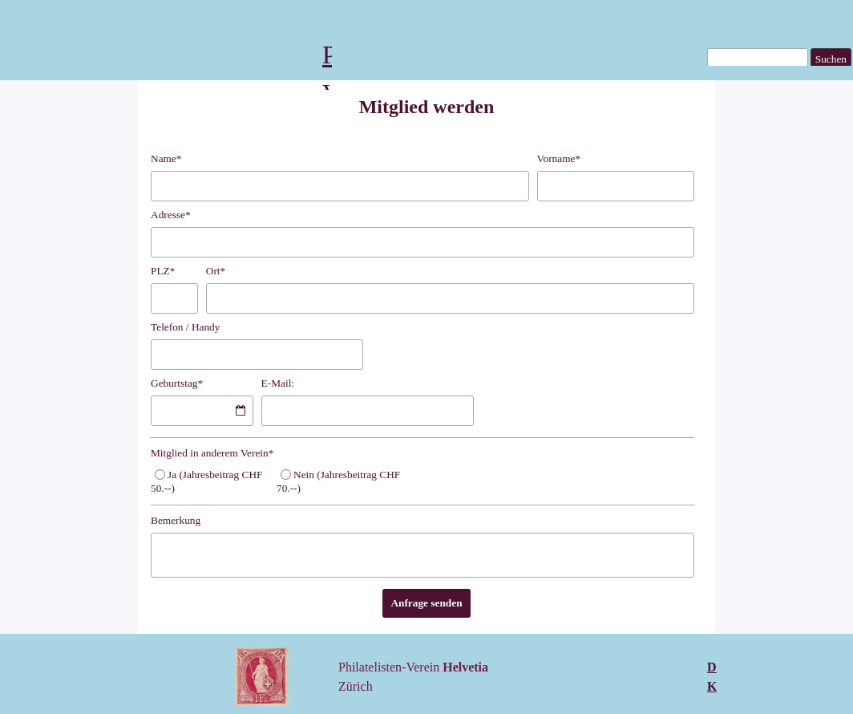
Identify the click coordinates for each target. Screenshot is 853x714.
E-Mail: (277, 383)
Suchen (831, 59)
